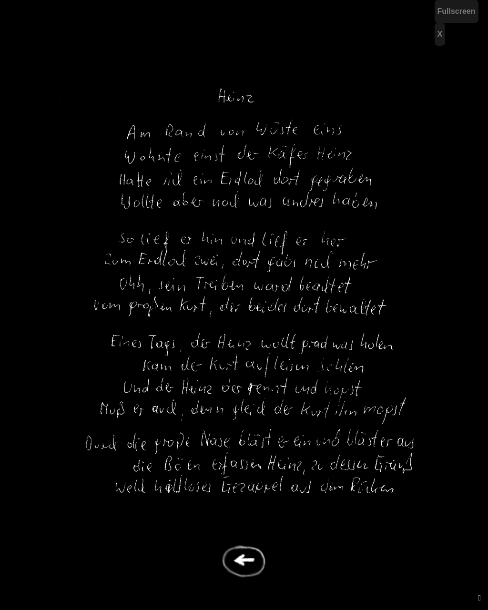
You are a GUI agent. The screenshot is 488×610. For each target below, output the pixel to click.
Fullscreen (456, 11)
